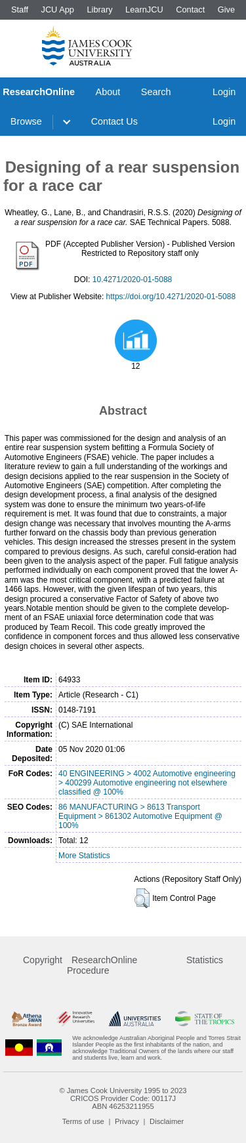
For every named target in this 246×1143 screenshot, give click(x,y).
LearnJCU (144, 9)
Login (224, 92)
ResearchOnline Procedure (102, 965)
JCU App (57, 9)
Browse (26, 121)
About (108, 92)
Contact (190, 9)
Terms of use (83, 1121)
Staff (19, 9)
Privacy (127, 1121)
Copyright (42, 960)
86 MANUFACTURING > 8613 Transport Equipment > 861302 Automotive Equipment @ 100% (140, 816)
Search (156, 92)
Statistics (204, 960)
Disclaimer (167, 1121)
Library (99, 9)
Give (226, 9)
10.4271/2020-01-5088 (132, 279)
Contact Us (114, 121)
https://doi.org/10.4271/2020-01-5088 (171, 296)
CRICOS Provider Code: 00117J (123, 1098)
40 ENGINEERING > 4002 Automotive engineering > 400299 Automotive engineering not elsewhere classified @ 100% (147, 783)
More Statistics (84, 855)
